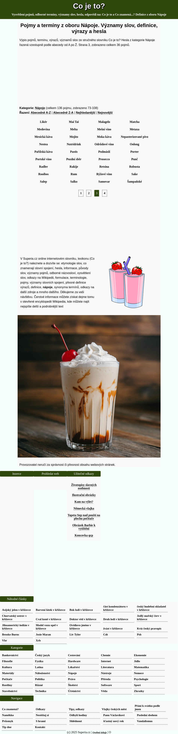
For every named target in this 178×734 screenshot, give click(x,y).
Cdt (105, 634)
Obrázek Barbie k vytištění (83, 527)
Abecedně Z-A (63, 112)
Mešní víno (104, 129)
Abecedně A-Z (41, 112)
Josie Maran (43, 634)
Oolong (134, 144)
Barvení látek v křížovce (50, 609)
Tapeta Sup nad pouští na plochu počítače (84, 517)
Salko (73, 181)
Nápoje (40, 108)
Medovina (43, 129)
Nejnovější (105, 112)
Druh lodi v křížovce (115, 619)
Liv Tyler (75, 634)
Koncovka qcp (84, 535)
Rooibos (43, 174)
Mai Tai (74, 121)
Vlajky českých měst (114, 709)
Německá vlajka (84, 508)
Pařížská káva (43, 151)
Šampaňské (134, 181)
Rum (74, 174)
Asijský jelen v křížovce (16, 609)
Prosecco (104, 159)
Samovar (104, 181)
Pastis (74, 151)
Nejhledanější (85, 112)
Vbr (4, 640)
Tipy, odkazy (76, 709)
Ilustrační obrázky (84, 495)
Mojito (74, 136)
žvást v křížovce (113, 628)
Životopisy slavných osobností (84, 486)
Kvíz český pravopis (149, 628)
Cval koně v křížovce (48, 619)
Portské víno (43, 159)
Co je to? (89, 6)
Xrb (38, 640)
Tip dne (6, 727)
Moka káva (104, 136)
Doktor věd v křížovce (83, 619)
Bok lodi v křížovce (81, 609)
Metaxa (134, 129)
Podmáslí (104, 151)
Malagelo (104, 121)
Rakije (74, 166)
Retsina (104, 166)
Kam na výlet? (84, 501)
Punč (134, 159)
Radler (43, 166)
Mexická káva (43, 136)
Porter (134, 151)
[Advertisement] (89, 76)
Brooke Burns (10, 634)
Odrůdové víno (104, 144)
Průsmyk (7, 721)
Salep (43, 181)
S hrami (41, 721)
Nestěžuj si (42, 715)
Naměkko (8, 715)
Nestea (43, 144)
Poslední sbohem (147, 715)
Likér (43, 121)
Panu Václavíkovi (114, 715)
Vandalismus (145, 721)
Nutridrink (74, 144)
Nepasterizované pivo (134, 136)
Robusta (134, 166)
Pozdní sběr (73, 159)
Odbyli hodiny (78, 715)
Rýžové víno (104, 174)
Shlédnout (76, 721)
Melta (74, 129)
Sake (135, 174)
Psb (139, 634)
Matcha (134, 121)
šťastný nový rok (113, 721)
